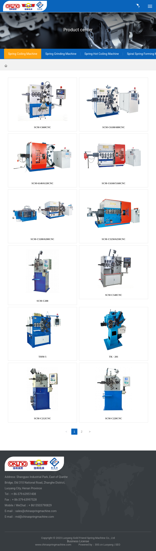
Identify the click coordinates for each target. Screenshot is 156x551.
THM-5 (43, 356)
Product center (78, 29)
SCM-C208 (42, 300)
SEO (118, 544)
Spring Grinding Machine (60, 53)
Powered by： (86, 544)
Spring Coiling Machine (22, 53)
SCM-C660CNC (42, 127)
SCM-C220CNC (113, 418)
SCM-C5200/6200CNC (42, 239)
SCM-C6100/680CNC (113, 127)
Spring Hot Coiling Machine (101, 53)
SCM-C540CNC (113, 295)
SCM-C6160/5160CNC (114, 183)
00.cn (99, 544)
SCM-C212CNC (42, 418)
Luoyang (108, 544)
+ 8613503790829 (40, 505)
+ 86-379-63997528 (24, 499)
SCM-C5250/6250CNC (114, 239)
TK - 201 (113, 356)
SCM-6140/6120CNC (42, 183)
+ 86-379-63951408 (23, 494)
